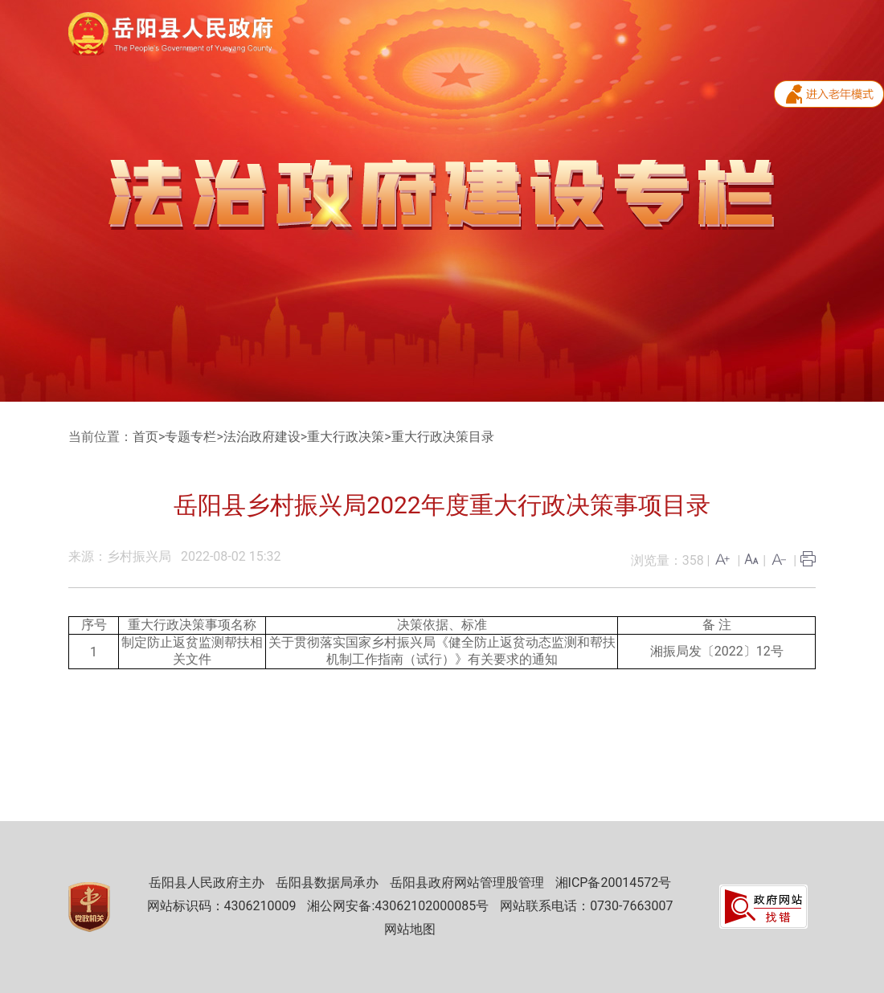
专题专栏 (190, 436)
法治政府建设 (262, 436)
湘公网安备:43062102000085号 (398, 905)
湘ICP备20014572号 (613, 882)
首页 (145, 436)
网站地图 (410, 929)
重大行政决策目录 (442, 436)
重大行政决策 (345, 436)
